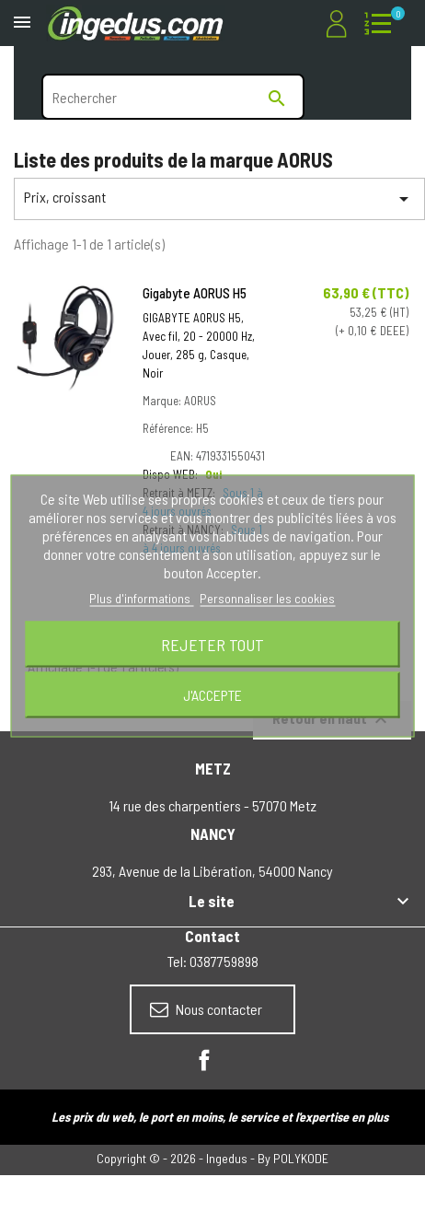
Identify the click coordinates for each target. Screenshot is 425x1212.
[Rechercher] (172, 97)
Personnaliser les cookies (267, 598)
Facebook (204, 1060)
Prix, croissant (219, 199)
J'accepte (212, 695)
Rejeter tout (212, 645)
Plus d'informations (141, 598)
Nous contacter (206, 1009)
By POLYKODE (293, 1158)
